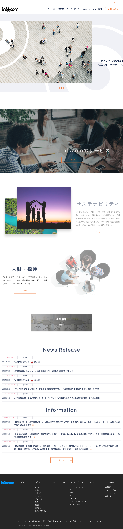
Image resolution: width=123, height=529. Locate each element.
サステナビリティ (74, 9)
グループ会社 (39, 499)
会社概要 (38, 493)
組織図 (37, 505)
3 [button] (64, 88)
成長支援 (108, 496)
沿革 (36, 502)
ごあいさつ (38, 487)
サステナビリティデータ (78, 501)
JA (114, 3)
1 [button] (59, 88)
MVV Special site (59, 482)
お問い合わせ (113, 9)
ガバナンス (73, 498)
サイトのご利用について (73, 521)
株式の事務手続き (41, 511)
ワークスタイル (110, 493)
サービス (51, 9)
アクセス (38, 496)
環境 (71, 492)
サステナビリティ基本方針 (78, 488)
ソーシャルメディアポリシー (93, 521)
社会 (71, 495)
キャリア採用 (109, 490)
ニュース (86, 9)
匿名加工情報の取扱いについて (53, 521)
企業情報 (60, 9)
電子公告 (38, 508)
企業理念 (38, 490)
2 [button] (61, 88)
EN (118, 3)
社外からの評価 (75, 504)
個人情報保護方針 (34, 521)
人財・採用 (97, 9)
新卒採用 (108, 487)
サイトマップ (22, 521)
